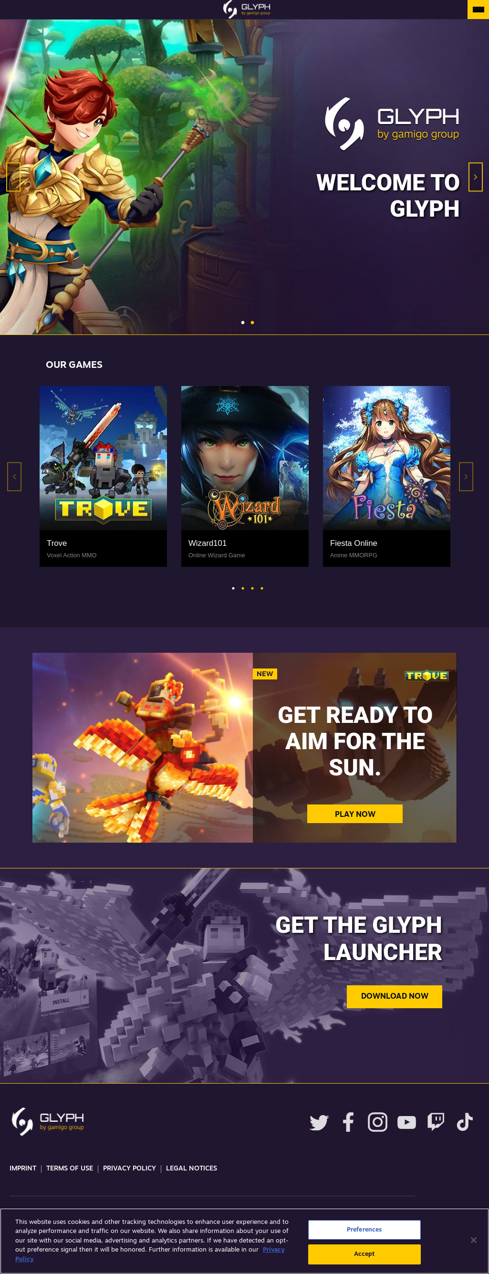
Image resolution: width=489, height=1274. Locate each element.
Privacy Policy (129, 1168)
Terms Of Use (69, 1168)
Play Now (355, 815)
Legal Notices (191, 1168)
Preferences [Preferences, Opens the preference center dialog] (364, 1230)
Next (475, 177)
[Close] (473, 1240)
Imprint (23, 1168)
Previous (13, 177)
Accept (364, 1254)
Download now (394, 997)
